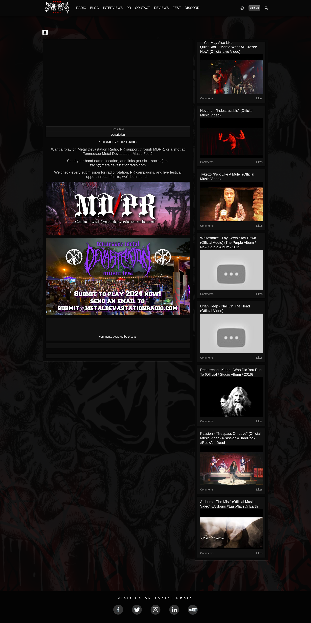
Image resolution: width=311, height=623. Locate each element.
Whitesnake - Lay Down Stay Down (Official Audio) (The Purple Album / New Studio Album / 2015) (228, 242)
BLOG (94, 8)
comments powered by (117, 336)
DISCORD (192, 8)
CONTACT (142, 8)
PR (129, 8)
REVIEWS (161, 8)
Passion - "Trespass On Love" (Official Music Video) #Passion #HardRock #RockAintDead (230, 438)
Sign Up (254, 8)
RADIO (81, 8)
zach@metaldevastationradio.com (118, 165)
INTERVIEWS (113, 8)
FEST (177, 8)
